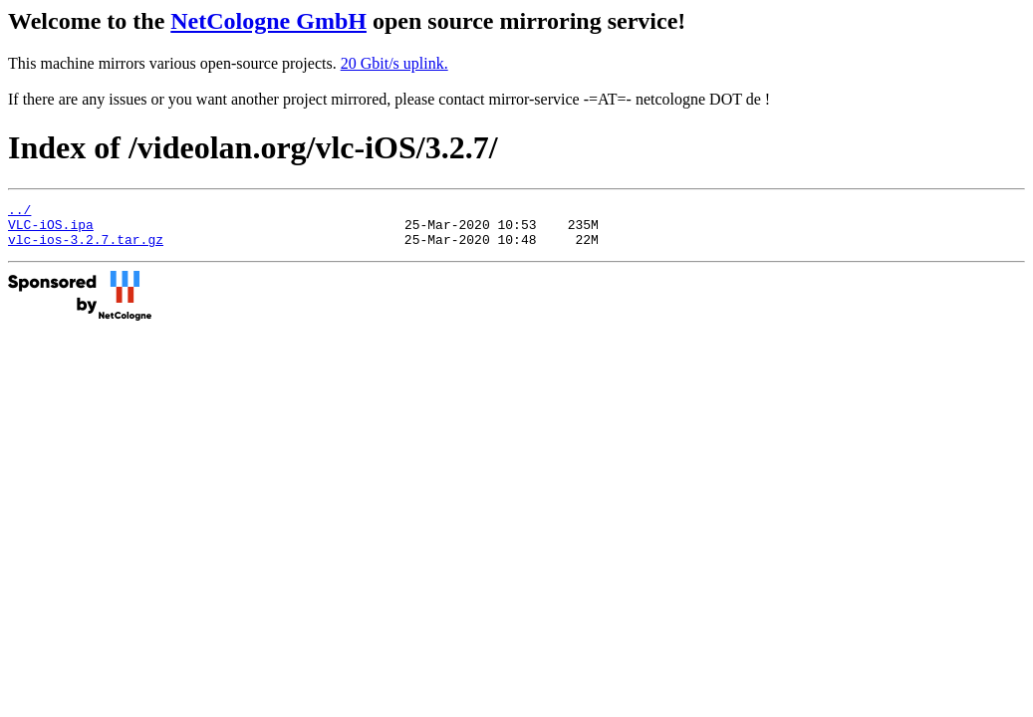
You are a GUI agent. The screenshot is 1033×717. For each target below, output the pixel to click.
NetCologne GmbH (268, 21)
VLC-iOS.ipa (51, 230)
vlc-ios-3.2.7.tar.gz (85, 248)
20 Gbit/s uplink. (394, 63)
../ (19, 212)
